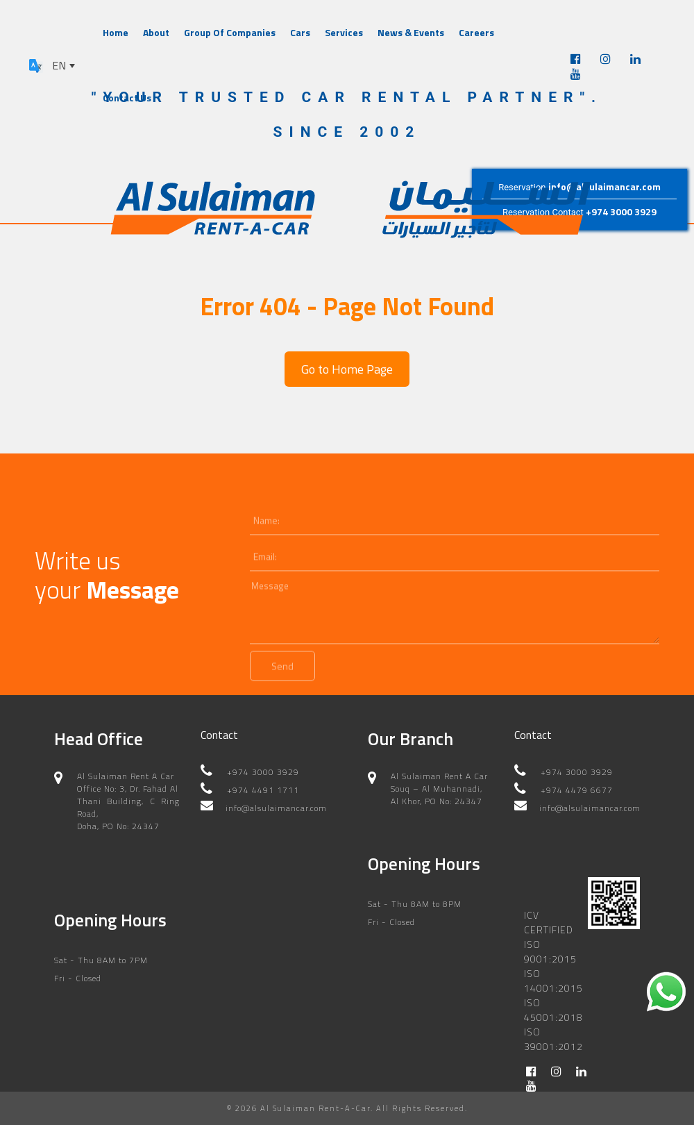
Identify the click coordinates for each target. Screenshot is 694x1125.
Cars (300, 32)
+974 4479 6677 (577, 790)
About (156, 32)
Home (115, 32)
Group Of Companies (230, 32)
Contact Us (127, 97)
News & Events (411, 32)
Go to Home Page (347, 369)
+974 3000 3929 (621, 212)
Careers (476, 32)
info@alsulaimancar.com (604, 186)
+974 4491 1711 (263, 790)
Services (344, 32)
